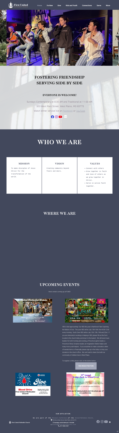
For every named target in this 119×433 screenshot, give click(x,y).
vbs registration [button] (86, 366)
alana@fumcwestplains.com (63, 424)
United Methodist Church (84, 418)
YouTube (80, 110)
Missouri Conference (59, 418)
